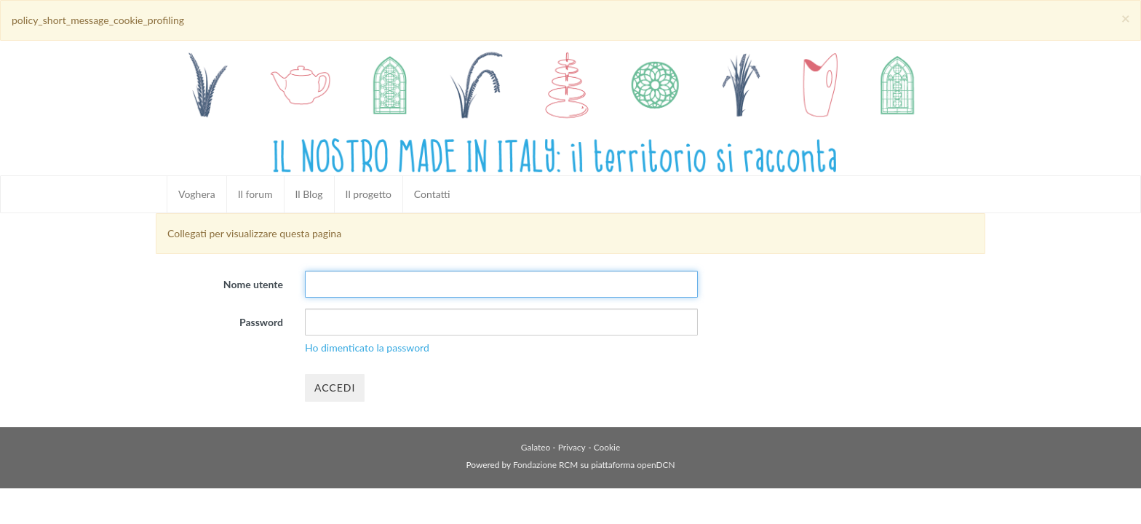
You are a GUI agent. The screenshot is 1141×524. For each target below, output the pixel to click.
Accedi (334, 387)
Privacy (572, 447)
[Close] (1125, 17)
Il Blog (309, 194)
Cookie (607, 447)
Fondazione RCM (545, 464)
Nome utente (253, 284)
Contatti (432, 194)
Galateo (535, 447)
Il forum (255, 194)
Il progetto (368, 194)
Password (261, 322)
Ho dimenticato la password (367, 347)
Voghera (196, 194)
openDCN (656, 464)
